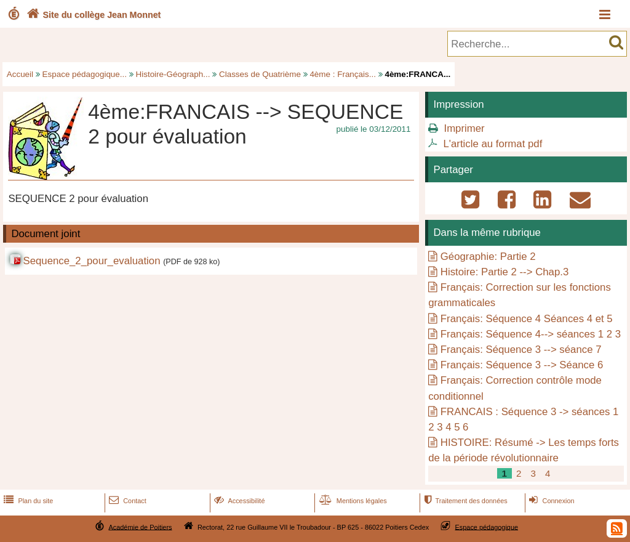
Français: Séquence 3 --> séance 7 (521, 349)
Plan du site (27, 500)
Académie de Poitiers (140, 526)
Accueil (20, 74)
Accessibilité (238, 500)
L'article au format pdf (492, 144)
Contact (126, 500)
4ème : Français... (342, 74)
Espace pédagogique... (84, 74)
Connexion (550, 500)
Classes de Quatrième (260, 74)
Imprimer (464, 128)
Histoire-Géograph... (173, 74)
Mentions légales (352, 500)
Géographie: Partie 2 (488, 256)
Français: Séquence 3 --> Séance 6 (522, 365)
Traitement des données (464, 500)
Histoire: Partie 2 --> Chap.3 (504, 272)
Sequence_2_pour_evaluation (91, 261)
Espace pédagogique (487, 526)
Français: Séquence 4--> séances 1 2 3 (531, 334)
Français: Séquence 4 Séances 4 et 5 (527, 319)
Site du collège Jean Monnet (92, 15)
